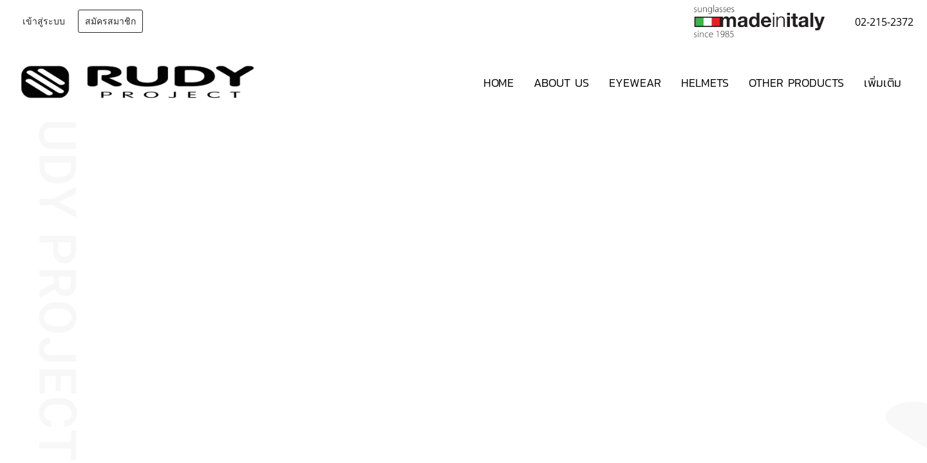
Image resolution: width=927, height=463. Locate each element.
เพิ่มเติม (882, 82)
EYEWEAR (635, 82)
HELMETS (705, 82)
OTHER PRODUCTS (796, 82)
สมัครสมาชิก (110, 21)
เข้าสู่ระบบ (44, 21)
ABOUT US (561, 82)
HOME (498, 82)
